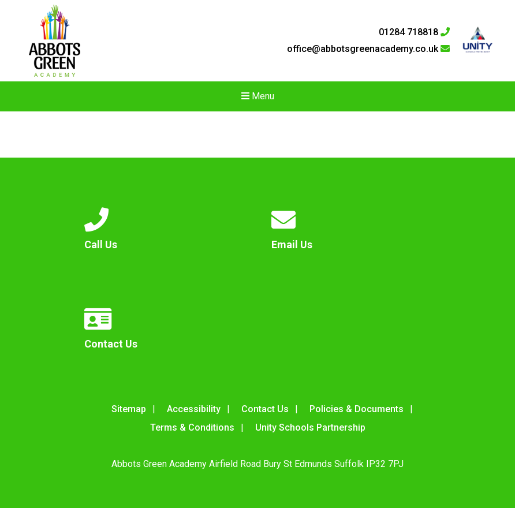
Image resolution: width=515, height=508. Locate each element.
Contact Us (265, 409)
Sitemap (128, 409)
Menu (257, 96)
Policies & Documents (356, 409)
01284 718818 (414, 32)
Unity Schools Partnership (310, 427)
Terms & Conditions (192, 427)
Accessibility (194, 409)
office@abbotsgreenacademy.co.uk (368, 49)
